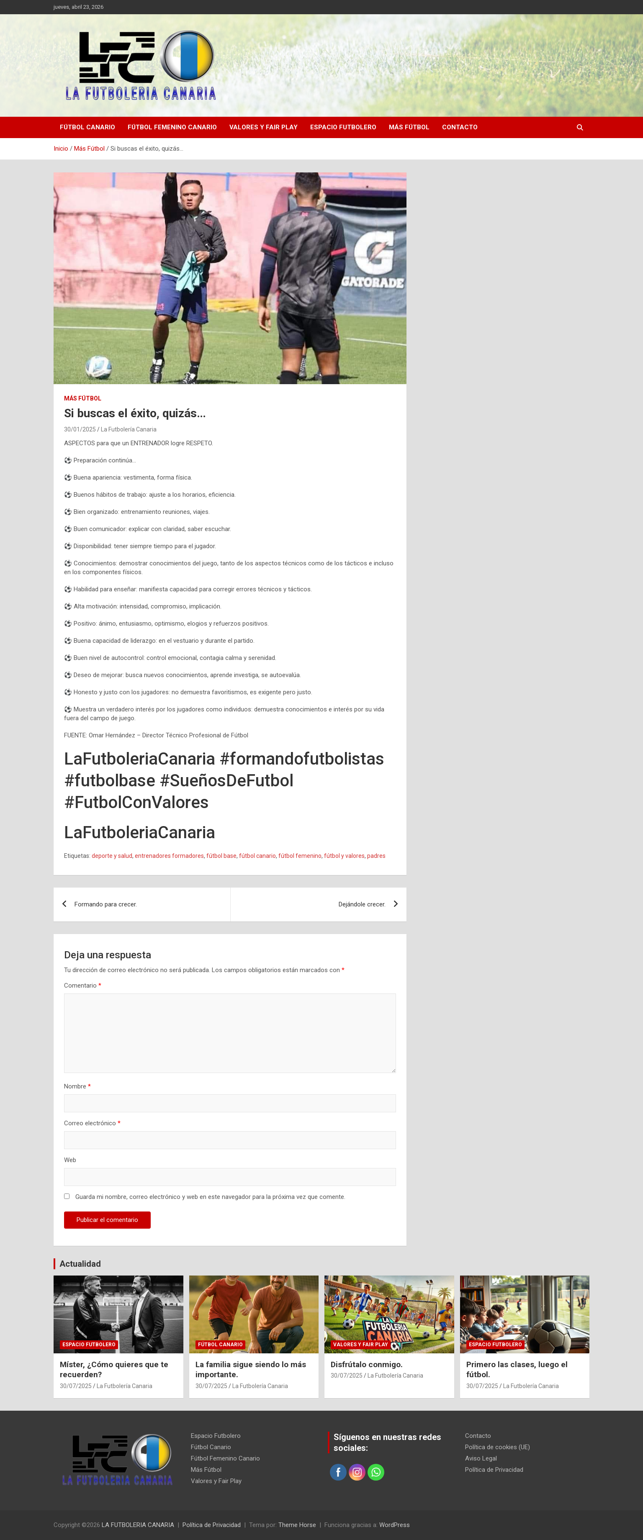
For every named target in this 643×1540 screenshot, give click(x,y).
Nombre (77, 1086)
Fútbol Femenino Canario (172, 127)
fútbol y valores (344, 855)
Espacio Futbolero (343, 127)
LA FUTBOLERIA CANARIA (138, 1525)
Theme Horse (297, 1525)
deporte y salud (112, 855)
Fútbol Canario (87, 127)
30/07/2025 (76, 1386)
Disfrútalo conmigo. (367, 1364)
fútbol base (221, 855)
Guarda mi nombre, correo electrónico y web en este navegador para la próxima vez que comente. (210, 1197)
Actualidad (80, 1264)
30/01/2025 (80, 429)
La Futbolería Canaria (129, 429)
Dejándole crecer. (362, 904)
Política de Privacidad (494, 1469)
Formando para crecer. (106, 904)
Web (70, 1160)
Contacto (460, 127)
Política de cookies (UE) (497, 1447)
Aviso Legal (481, 1458)
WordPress (394, 1525)
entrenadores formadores (169, 855)
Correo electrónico (92, 1123)
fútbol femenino (300, 855)
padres (376, 855)
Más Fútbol (409, 127)
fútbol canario (257, 855)
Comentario (82, 985)
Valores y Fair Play (263, 127)
